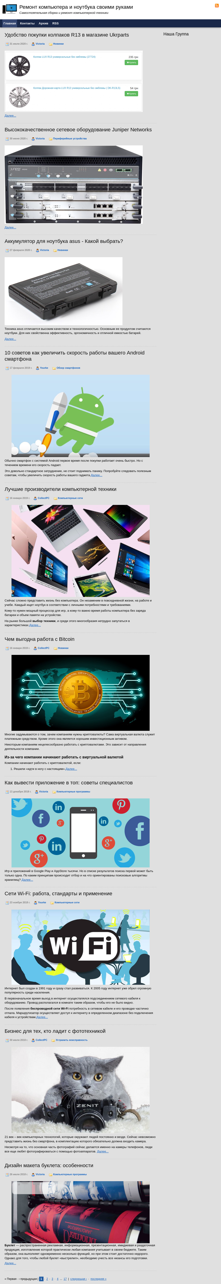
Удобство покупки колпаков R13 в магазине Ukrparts (67, 35)
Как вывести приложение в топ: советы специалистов (69, 783)
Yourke (44, 367)
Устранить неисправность (71, 1040)
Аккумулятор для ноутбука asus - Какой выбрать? (64, 241)
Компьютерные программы (73, 791)
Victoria (40, 43)
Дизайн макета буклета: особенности (49, 1165)
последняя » (98, 1279)
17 (65, 1279)
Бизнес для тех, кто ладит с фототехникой (55, 1031)
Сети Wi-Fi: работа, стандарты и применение (58, 893)
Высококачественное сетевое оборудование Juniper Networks (78, 129)
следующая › (78, 1279)
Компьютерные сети (70, 498)
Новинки (58, 43)
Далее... (10, 115)
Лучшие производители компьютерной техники (60, 489)
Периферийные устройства (70, 138)
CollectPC (43, 498)
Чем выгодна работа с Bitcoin (40, 639)
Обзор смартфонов (68, 367)
